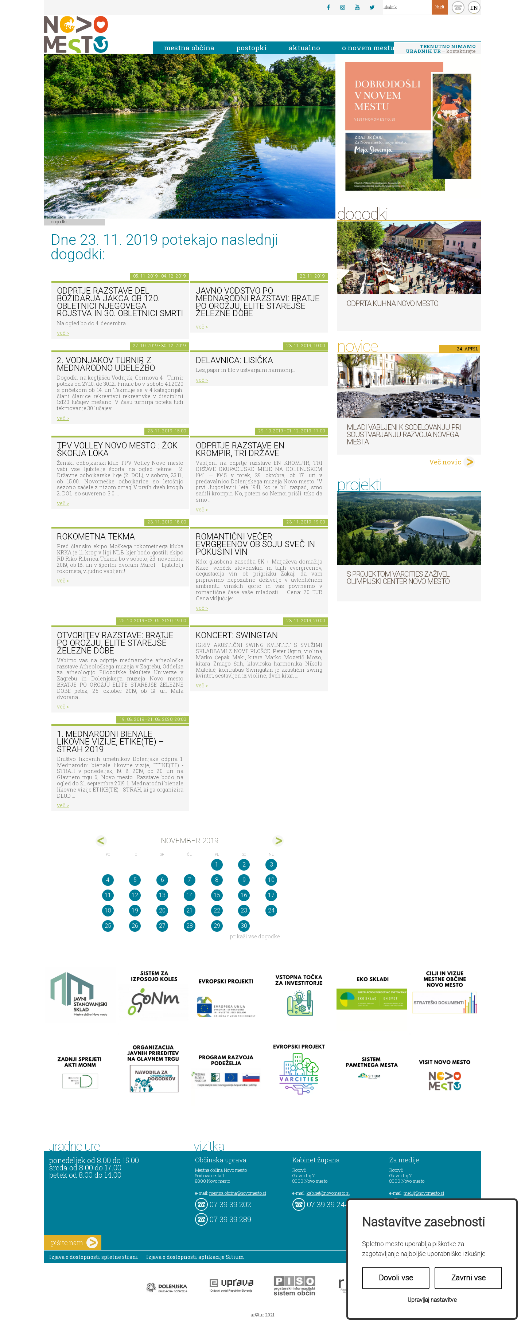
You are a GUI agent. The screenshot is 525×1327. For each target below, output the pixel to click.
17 (271, 895)
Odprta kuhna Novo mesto (392, 303)
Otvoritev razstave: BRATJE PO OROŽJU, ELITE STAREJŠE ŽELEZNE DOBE (115, 643)
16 (244, 895)
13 (162, 895)
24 (271, 910)
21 (189, 910)
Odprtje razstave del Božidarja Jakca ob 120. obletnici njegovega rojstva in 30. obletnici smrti (120, 302)
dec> (278, 841)
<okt (101, 841)
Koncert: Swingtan (237, 635)
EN (474, 7)
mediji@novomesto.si (424, 1193)
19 (135, 910)
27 (162, 925)
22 (217, 910)
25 (108, 925)
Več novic (445, 462)
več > (63, 332)
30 (244, 925)
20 (162, 910)
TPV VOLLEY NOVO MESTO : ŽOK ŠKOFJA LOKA (117, 449)
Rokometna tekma (96, 537)
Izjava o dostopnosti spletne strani (93, 1256)
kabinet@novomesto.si (328, 1193)
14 (189, 895)
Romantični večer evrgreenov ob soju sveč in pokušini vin (255, 544)
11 (108, 895)
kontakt (458, 7)
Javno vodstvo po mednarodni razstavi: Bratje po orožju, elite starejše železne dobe (258, 302)
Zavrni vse (468, 1277)
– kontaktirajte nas (441, 49)
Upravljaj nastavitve (432, 1299)
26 (135, 925)
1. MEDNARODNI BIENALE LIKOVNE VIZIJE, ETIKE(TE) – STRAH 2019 (110, 741)
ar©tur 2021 (262, 1315)
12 (135, 895)
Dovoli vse (396, 1277)
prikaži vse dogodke (255, 936)
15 (217, 895)
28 (189, 925)
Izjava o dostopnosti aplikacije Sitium (195, 1256)
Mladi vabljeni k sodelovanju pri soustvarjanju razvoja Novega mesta (404, 434)
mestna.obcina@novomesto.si (237, 1193)
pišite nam (74, 1242)
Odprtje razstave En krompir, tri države (240, 449)
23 (244, 910)
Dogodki (59, 221)
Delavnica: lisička (234, 360)
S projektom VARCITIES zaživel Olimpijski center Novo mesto (398, 578)
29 (217, 925)
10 (271, 879)
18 (108, 910)
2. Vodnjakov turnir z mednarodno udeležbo (106, 364)
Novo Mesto (93, 34)
